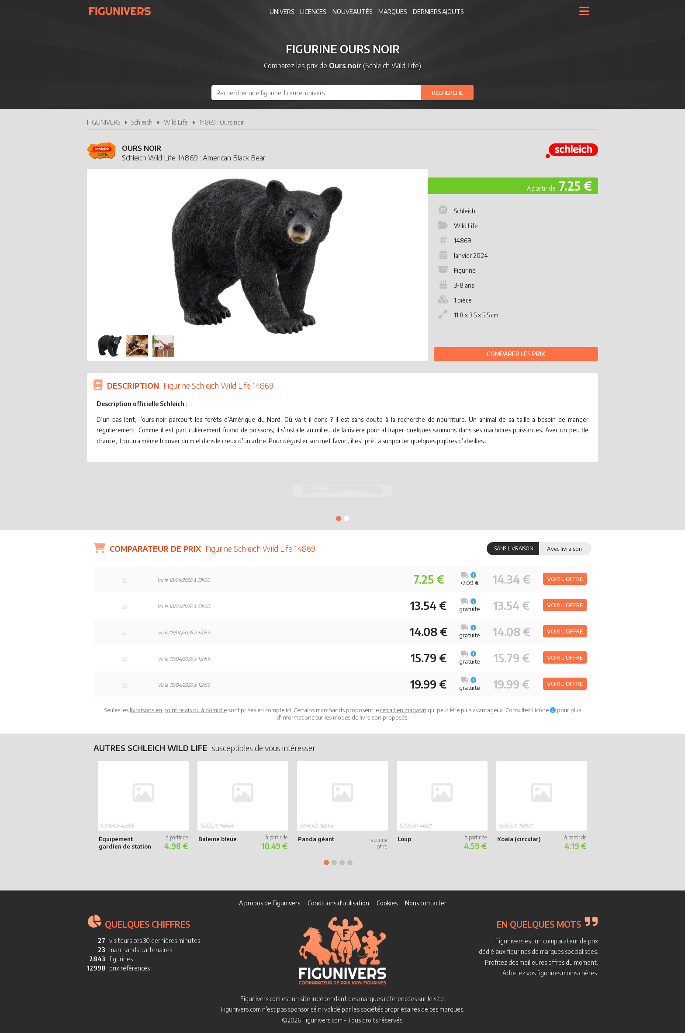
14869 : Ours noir (221, 122)
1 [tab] (338, 518)
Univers (282, 11)
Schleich (141, 122)
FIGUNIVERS (103, 122)
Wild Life (176, 122)
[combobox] (342, 92)
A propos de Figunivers (269, 903)
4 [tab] (350, 862)
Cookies (387, 903)
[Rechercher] (447, 92)
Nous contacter (425, 903)
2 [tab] (346, 518)
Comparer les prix (516, 354)
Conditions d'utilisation (338, 903)
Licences (313, 11)
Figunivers (123, 11)
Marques (392, 11)
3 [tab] (342, 862)
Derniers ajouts (438, 11)
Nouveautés (352, 11)
